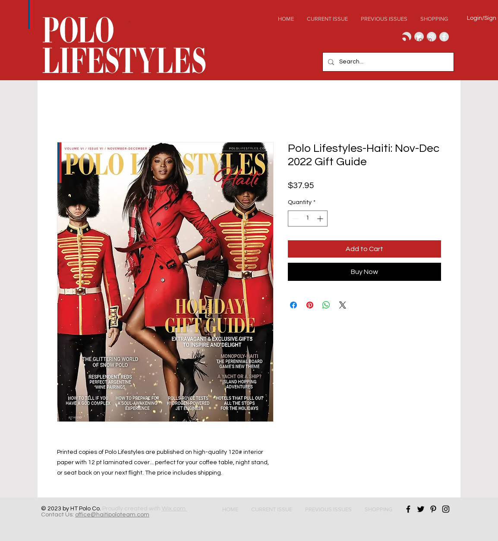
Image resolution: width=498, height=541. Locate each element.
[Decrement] (294, 218)
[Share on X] (342, 305)
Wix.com (174, 509)
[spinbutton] (307, 218)
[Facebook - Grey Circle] (444, 36)
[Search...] (387, 62)
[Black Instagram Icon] (446, 509)
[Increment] (320, 218)
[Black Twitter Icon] (421, 509)
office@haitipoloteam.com (112, 515)
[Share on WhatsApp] (326, 305)
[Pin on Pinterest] (310, 305)
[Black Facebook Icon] (408, 509)
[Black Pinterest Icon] (433, 509)
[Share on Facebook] (293, 305)
